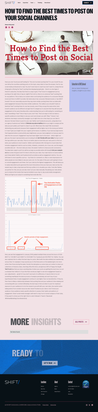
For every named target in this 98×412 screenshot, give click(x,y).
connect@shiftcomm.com (73, 386)
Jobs (69, 391)
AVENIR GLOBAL (23, 404)
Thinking (40, 2)
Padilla (39, 404)
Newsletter (70, 394)
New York (43, 389)
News (55, 389)
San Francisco (44, 391)
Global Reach (57, 391)
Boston (42, 386)
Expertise (25, 2)
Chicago (42, 394)
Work (19, 2)
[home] (10, 2)
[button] (32, 2)
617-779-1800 (71, 389)
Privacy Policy (46, 404)
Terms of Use (53, 404)
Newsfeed (47, 2)
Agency (56, 386)
